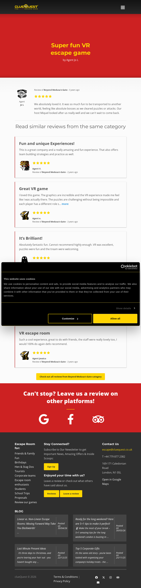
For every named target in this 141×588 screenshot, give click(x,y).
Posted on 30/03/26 (120, 528)
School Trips (22, 493)
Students (20, 489)
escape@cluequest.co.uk (117, 449)
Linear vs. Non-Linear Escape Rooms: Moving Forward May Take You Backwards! (36, 523)
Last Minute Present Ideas (31, 548)
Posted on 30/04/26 (62, 525)
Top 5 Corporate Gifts (87, 548)
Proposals (21, 497)
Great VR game (33, 188)
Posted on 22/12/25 (62, 555)
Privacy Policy (62, 581)
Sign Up (51, 466)
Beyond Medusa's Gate (56, 89)
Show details (123, 308)
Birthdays (20, 462)
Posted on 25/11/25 (120, 555)
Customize (70, 318)
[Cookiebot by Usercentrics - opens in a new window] (123, 267)
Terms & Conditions (66, 577)
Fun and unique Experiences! (46, 143)
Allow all (115, 318)
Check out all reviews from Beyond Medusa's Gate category (71, 376)
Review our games (26, 502)
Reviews (51, 493)
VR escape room (34, 333)
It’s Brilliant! (30, 238)
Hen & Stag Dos (24, 467)
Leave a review (71, 493)
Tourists (20, 471)
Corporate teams (25, 475)
